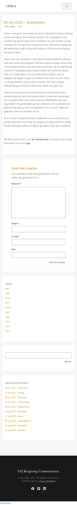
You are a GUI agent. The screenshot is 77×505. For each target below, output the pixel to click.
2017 (7, 303)
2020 (7, 317)
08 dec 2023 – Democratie (16, 388)
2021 (7, 322)
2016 (7, 298)
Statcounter (5, 503)
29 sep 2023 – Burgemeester (17, 407)
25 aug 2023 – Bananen (15, 430)
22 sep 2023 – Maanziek (15, 411)
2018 (7, 307)
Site (13, 249)
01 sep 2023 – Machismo (16, 425)
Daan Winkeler (47, 481)
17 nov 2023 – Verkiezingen (17, 402)
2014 (7, 289)
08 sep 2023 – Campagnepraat (18, 421)
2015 (7, 293)
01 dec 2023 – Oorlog (14, 393)
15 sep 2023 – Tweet (14, 416)
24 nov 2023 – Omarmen (16, 397)
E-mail (15, 236)
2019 (7, 312)
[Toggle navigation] (66, 6)
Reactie (16, 183)
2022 (7, 326)
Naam (15, 223)
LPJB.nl (11, 6)
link (28, 143)
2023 (20, 26)
